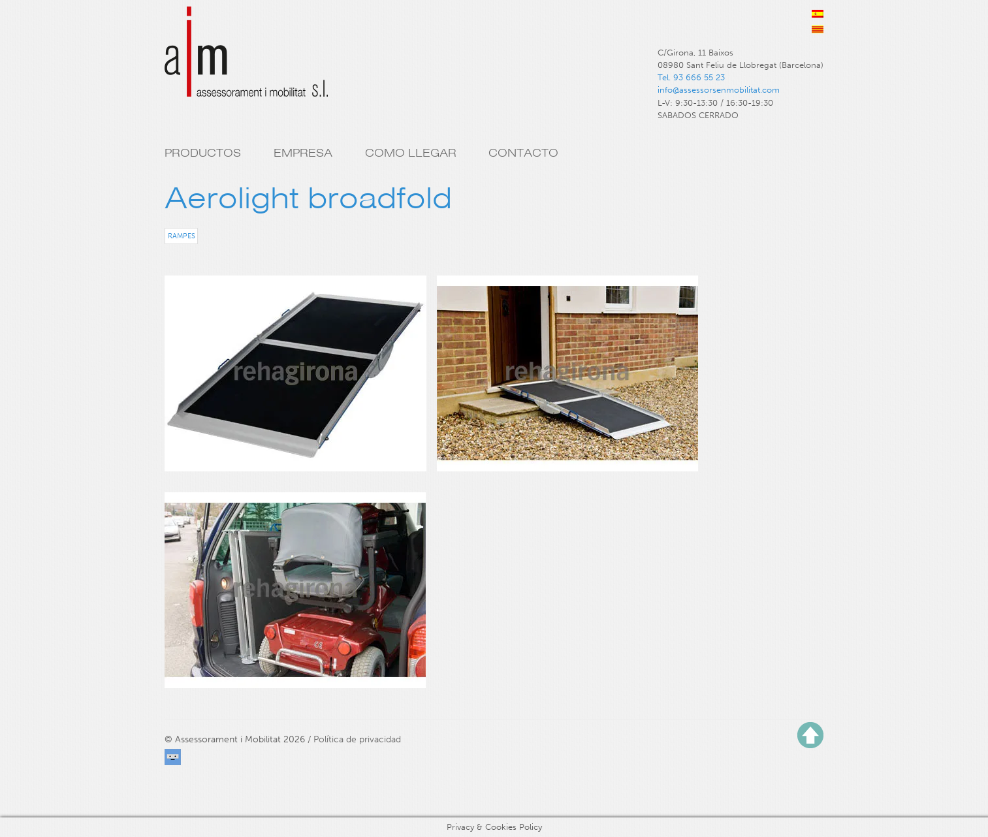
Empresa (303, 153)
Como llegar (410, 153)
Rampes (181, 235)
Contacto (523, 153)
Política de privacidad (357, 739)
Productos (203, 153)
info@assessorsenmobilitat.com (719, 90)
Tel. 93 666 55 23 (691, 77)
